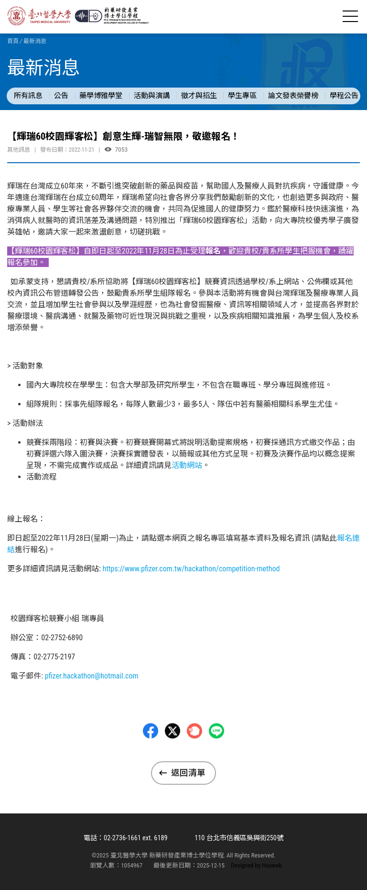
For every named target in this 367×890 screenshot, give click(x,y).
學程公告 (344, 95)
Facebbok (150, 755)
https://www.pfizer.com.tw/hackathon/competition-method (191, 568)
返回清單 (188, 773)
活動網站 (187, 465)
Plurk (194, 755)
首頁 (13, 41)
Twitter (172, 755)
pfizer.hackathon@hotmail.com (92, 675)
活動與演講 (152, 95)
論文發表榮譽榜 (293, 95)
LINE (216, 755)
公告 (61, 95)
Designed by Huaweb (256, 865)
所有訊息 (28, 95)
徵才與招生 (199, 95)
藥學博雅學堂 (100, 95)
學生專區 (242, 95)
